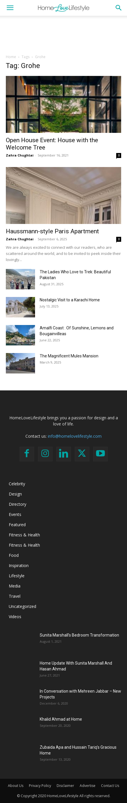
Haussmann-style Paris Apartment (52, 231)
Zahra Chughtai (20, 155)
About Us (15, 785)
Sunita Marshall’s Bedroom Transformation (79, 635)
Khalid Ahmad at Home (61, 719)
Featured (17, 524)
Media (14, 586)
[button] (10, 8)
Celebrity (17, 483)
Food (14, 555)
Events (15, 514)
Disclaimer (65, 785)
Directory (17, 504)
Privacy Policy (40, 785)
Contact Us (110, 785)
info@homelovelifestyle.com (75, 436)
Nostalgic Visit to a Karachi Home (70, 300)
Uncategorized (22, 606)
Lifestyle (17, 575)
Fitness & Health (24, 535)
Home (11, 56)
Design (15, 494)
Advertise (87, 785)
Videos (15, 616)
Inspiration (19, 565)
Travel (14, 596)
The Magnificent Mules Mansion (69, 356)
